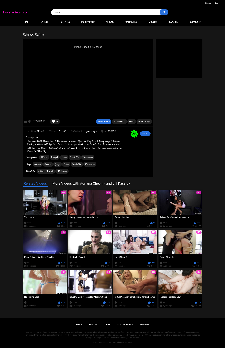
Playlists (173, 22)
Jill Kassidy (62, 171)
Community (196, 22)
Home (26, 22)
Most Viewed (88, 22)
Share (131, 122)
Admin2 (145, 134)
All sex (37, 164)
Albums (110, 22)
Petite (64, 157)
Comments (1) (144, 122)
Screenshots (119, 122)
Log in (217, 3)
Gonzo (57, 164)
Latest (44, 22)
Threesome (88, 157)
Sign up (208, 3)
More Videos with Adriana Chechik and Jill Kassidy (91, 183)
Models (153, 22)
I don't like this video (29, 121)
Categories (131, 22)
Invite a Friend (125, 324)
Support (144, 324)
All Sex (44, 157)
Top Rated (64, 22)
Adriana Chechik (46, 171)
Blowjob (54, 157)
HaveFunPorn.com (105, 342)
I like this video (25, 121)
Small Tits (74, 157)
